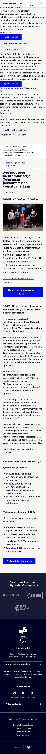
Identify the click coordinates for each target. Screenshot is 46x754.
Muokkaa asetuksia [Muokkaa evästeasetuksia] (13, 49)
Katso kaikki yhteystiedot (18, 664)
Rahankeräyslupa (23, 732)
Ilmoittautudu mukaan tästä (21, 292)
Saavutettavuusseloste (23, 725)
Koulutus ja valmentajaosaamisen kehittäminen (23, 499)
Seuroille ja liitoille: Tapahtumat (15, 150)
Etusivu (5, 147)
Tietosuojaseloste (23, 728)
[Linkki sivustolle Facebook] (15, 694)
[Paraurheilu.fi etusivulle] (12, 3)
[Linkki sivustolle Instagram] (31, 694)
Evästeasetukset (23, 735)
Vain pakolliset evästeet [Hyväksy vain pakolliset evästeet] (16, 43)
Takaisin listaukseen (21, 561)
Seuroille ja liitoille (17, 147)
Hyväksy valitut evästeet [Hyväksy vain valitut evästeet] (16, 130)
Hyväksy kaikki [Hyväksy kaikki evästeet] (11, 37)
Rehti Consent (19, 134)
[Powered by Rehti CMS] (23, 748)
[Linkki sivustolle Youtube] (23, 694)
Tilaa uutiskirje (13, 704)
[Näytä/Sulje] (39, 164)
